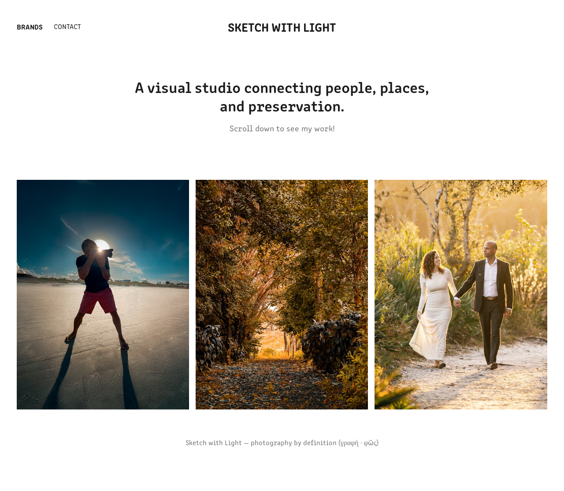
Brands (30, 26)
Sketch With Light (282, 26)
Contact (67, 26)
